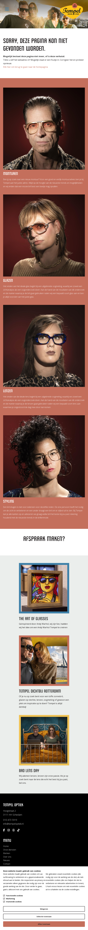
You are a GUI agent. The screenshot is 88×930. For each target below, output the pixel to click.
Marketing (10, 898)
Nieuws (6, 860)
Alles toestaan (44, 924)
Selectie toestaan (44, 916)
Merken (6, 853)
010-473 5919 (10, 819)
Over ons (7, 856)
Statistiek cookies (14, 902)
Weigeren (44, 909)
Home (6, 846)
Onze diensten (9, 849)
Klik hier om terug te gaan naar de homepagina (25, 67)
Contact (6, 863)
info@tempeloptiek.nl (13, 823)
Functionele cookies (14, 895)
